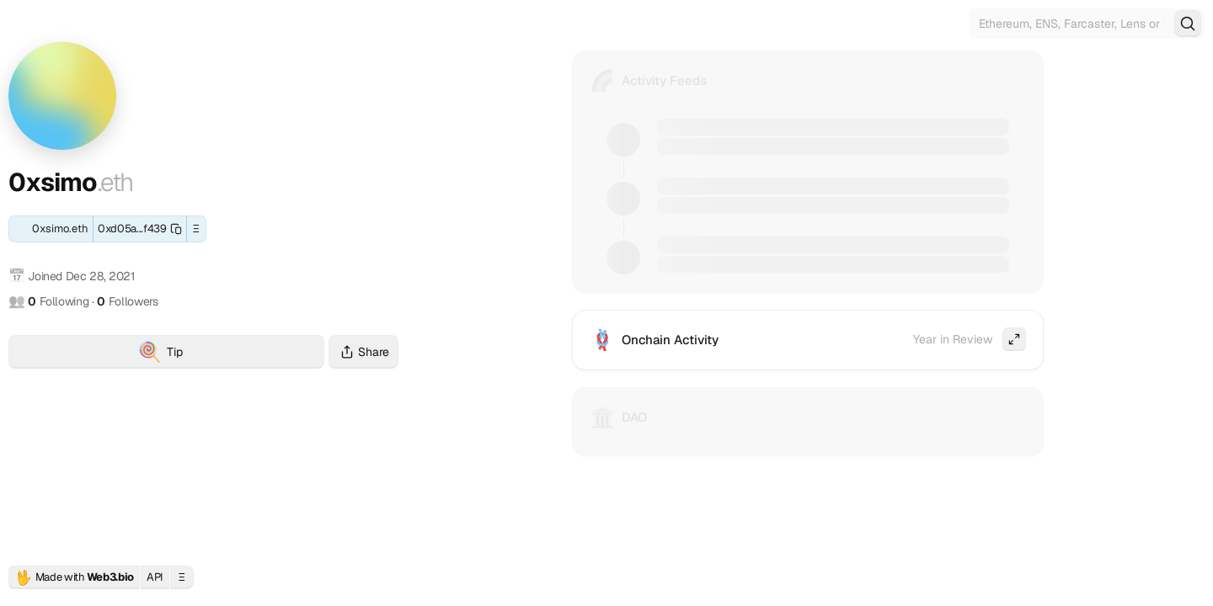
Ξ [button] (196, 228)
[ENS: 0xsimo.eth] (51, 228)
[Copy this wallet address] (140, 228)
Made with (74, 577)
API (155, 577)
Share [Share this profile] (363, 352)
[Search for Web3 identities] (1087, 23)
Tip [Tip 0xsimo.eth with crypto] (231, 354)
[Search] (1187, 23)
